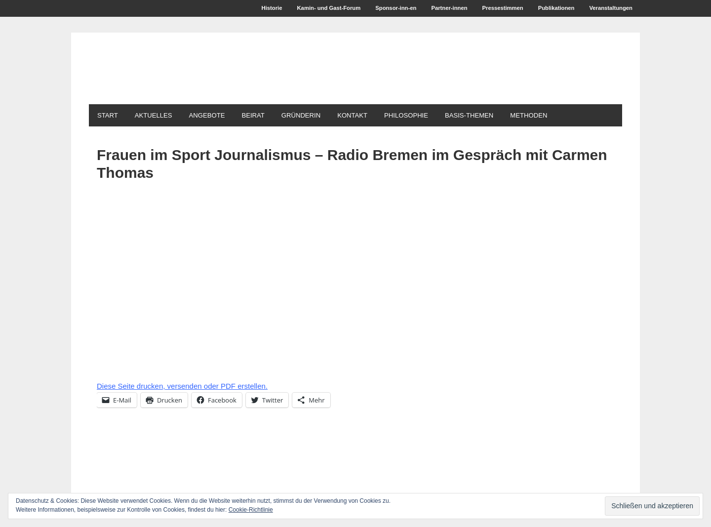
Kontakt (380, 117)
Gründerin (324, 117)
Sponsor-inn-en (380, 8)
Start (110, 117)
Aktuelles (161, 117)
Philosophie (439, 117)
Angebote (219, 117)
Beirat (270, 117)
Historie (248, 8)
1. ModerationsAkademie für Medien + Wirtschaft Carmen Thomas (269, 78)
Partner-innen (436, 8)
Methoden (574, 117)
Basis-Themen (509, 117)
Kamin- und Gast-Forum (308, 8)
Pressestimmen (493, 8)
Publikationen (550, 8)
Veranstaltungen (609, 8)
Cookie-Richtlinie (251, 509)
